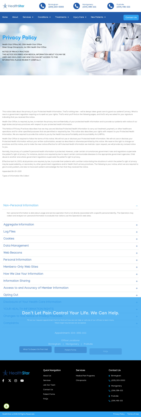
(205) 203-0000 (56, 7)
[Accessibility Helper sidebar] (6, 406)
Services (28, 17)
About (15, 17)
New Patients (98, 17)
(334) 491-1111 (123, 7)
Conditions (44, 17)
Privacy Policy (119, 414)
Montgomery (88, 5)
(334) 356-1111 (89, 7)
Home (5, 17)
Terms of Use (133, 414)
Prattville (120, 5)
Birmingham (53, 5)
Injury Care (79, 17)
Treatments (62, 17)
